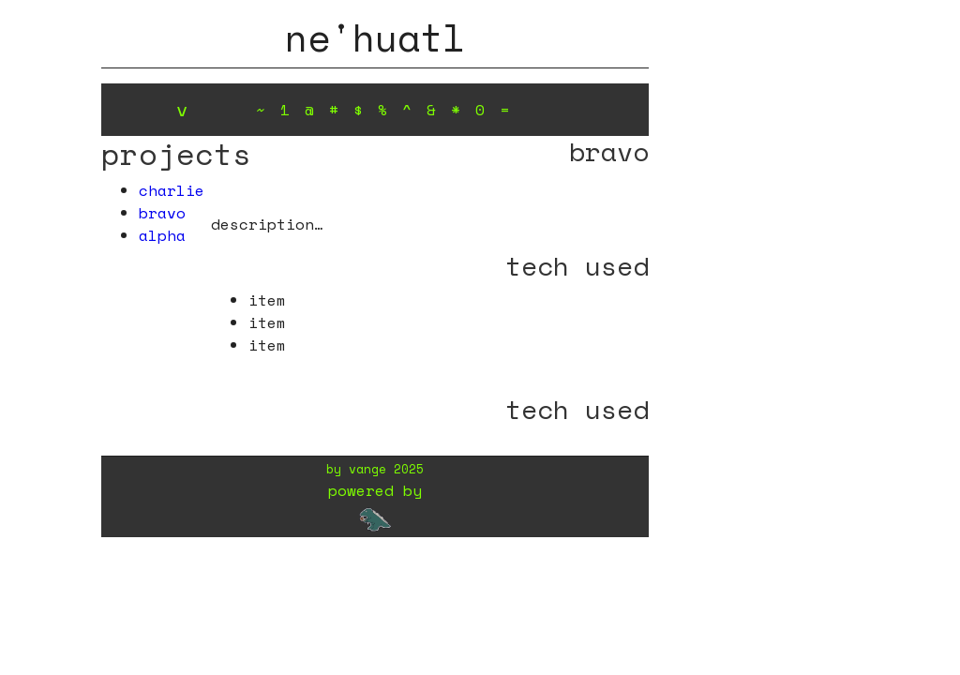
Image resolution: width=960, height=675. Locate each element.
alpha (162, 235)
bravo (162, 213)
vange (367, 469)
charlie (171, 190)
